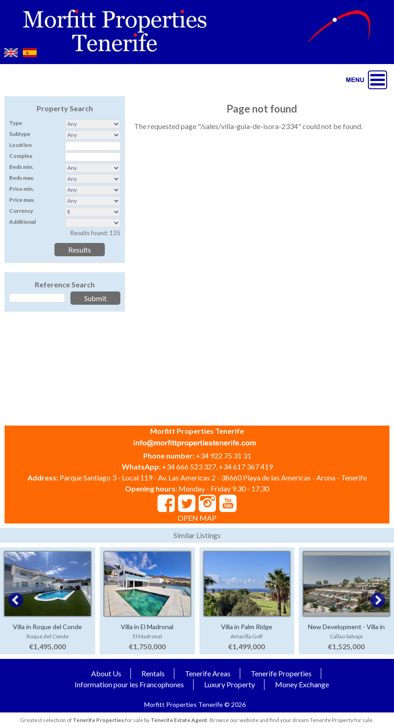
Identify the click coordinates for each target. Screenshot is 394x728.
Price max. (22, 199)
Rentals (153, 673)
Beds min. (21, 166)
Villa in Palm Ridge (246, 627)
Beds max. (21, 177)
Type (15, 122)
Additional (22, 221)
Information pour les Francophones (129, 684)
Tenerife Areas (208, 673)
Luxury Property (229, 684)
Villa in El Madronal (147, 627)
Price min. (21, 188)
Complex (20, 155)
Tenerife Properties (281, 673)
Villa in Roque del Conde (47, 627)
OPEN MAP (197, 517)
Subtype (19, 133)
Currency (21, 210)
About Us (106, 673)
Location (20, 144)
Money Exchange (302, 684)
